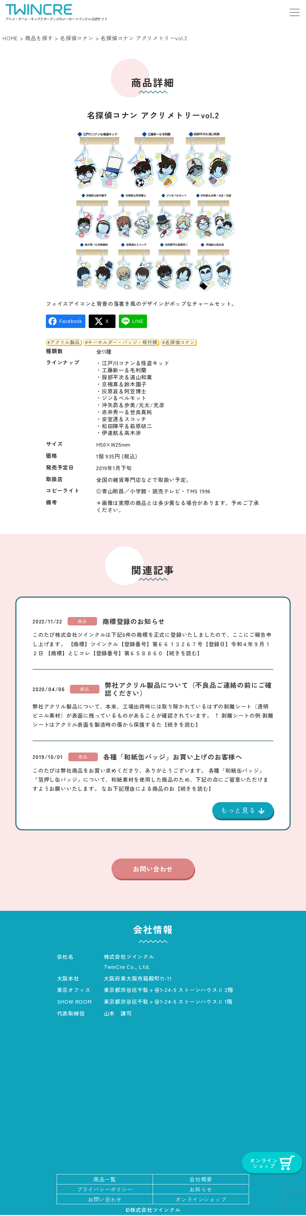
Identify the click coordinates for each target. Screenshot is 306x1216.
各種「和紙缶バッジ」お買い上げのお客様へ (172, 757)
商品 (82, 621)
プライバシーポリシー (105, 1190)
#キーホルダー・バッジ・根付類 (121, 342)
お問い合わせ (153, 869)
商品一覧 (104, 1180)
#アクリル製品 (63, 342)
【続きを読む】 (183, 653)
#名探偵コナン (178, 342)
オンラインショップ (200, 1200)
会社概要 (200, 1180)
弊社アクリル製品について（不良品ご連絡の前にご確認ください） (188, 689)
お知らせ (200, 1190)
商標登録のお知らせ (133, 621)
